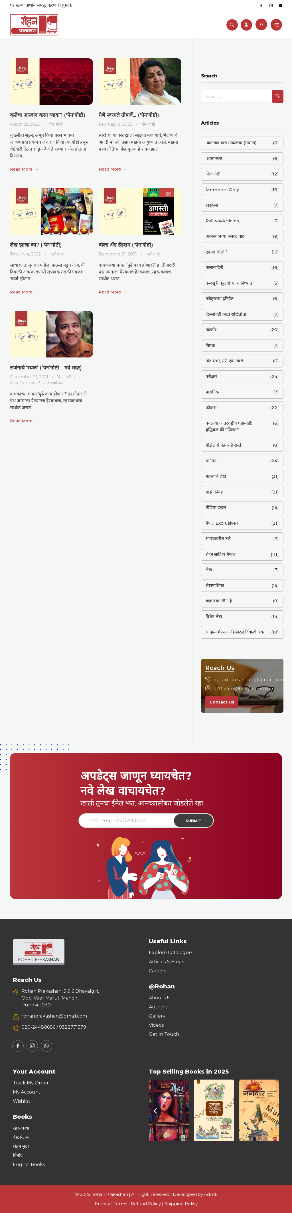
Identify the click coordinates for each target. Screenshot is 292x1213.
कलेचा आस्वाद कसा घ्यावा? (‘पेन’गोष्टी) (47, 115)
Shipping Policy (181, 1203)
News (212, 205)
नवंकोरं (211, 329)
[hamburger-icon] (276, 25)
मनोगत (211, 460)
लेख (209, 569)
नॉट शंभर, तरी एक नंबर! (224, 360)
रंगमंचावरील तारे (218, 538)
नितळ (210, 345)
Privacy (102, 1203)
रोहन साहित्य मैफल (220, 554)
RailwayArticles (222, 220)
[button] (155, 1110)
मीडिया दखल (216, 507)
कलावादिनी (214, 267)
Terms (120, 1203)
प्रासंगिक (212, 392)
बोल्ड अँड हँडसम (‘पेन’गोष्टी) (126, 245)
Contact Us (222, 702)
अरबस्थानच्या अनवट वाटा (226, 236)
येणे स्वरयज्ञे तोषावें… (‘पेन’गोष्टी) (129, 115)
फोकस (211, 407)
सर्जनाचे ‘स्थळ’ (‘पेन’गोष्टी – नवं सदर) (46, 368)
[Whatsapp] (280, 5)
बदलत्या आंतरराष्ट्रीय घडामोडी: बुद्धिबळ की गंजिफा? (229, 426)
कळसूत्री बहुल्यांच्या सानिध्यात (229, 283)
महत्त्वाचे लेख (216, 476)
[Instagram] (271, 5)
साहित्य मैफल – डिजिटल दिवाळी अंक (235, 632)
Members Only (222, 189)
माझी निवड (214, 492)
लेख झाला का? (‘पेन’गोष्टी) (36, 245)
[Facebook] (261, 5)
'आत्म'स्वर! (214, 158)
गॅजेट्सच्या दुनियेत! (220, 298)
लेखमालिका (55, 382)
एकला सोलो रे (216, 252)
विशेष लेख (214, 616)
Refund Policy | (148, 1203)
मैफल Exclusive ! (25, 382)
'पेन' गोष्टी (55, 124)
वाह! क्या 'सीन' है (219, 600)
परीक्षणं (211, 376)
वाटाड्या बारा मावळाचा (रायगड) (231, 142)
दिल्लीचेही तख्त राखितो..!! (226, 314)
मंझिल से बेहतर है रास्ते (223, 445)
